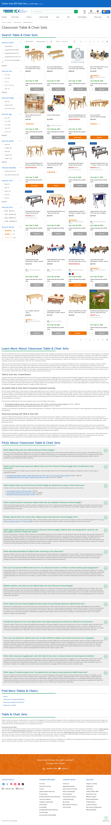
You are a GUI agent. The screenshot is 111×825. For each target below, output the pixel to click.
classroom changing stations (12, 521)
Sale (108, 17)
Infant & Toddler (44, 17)
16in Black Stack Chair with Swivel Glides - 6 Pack (21, 494)
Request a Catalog (91, 783)
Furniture (29, 17)
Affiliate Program (91, 796)
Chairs (5, 696)
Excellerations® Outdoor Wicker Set (22, 730)
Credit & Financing (68, 799)
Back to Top (106, 818)
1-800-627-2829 (51, 768)
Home (3, 22)
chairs (102, 519)
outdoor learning (103, 729)
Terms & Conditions (45, 799)
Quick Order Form (91, 794)
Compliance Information (46, 802)
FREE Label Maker (91, 809)
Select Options (77, 137)
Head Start (89, 789)
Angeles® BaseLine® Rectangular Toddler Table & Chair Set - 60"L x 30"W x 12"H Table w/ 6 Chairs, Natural (36, 404)
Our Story (42, 783)
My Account (66, 802)
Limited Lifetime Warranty (46, 791)
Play (68, 17)
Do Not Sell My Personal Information (49, 796)
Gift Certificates (67, 794)
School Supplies (82, 17)
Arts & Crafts (15, 17)
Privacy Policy (43, 794)
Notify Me (99, 137)
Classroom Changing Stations (14, 699)
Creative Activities (91, 804)
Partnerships (43, 804)
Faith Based (89, 786)
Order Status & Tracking (70, 789)
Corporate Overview (45, 786)
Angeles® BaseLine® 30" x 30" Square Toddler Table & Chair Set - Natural (26, 406)
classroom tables (28, 521)
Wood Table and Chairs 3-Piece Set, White (19, 491)
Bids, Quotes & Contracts (70, 804)
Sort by (58, 41)
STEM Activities (90, 802)
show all (4, 65)
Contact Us (66, 783)
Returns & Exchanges (69, 791)
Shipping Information (69, 786)
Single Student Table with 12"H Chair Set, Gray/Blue (21, 493)
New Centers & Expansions (94, 807)
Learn (57, 17)
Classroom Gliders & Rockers (13, 702)
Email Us (65, 768)
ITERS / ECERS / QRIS (92, 791)
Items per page (41, 41)
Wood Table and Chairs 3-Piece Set (74, 732)
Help (84, 12)
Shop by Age (97, 17)
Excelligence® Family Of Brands (48, 809)
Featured (4, 17)
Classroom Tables (9, 705)
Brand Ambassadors (92, 799)
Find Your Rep (67, 807)
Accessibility (43, 807)
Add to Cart (37, 89)
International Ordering (69, 796)
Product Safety (43, 812)
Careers (41, 789)
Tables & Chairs (17, 22)
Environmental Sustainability (47, 815)
